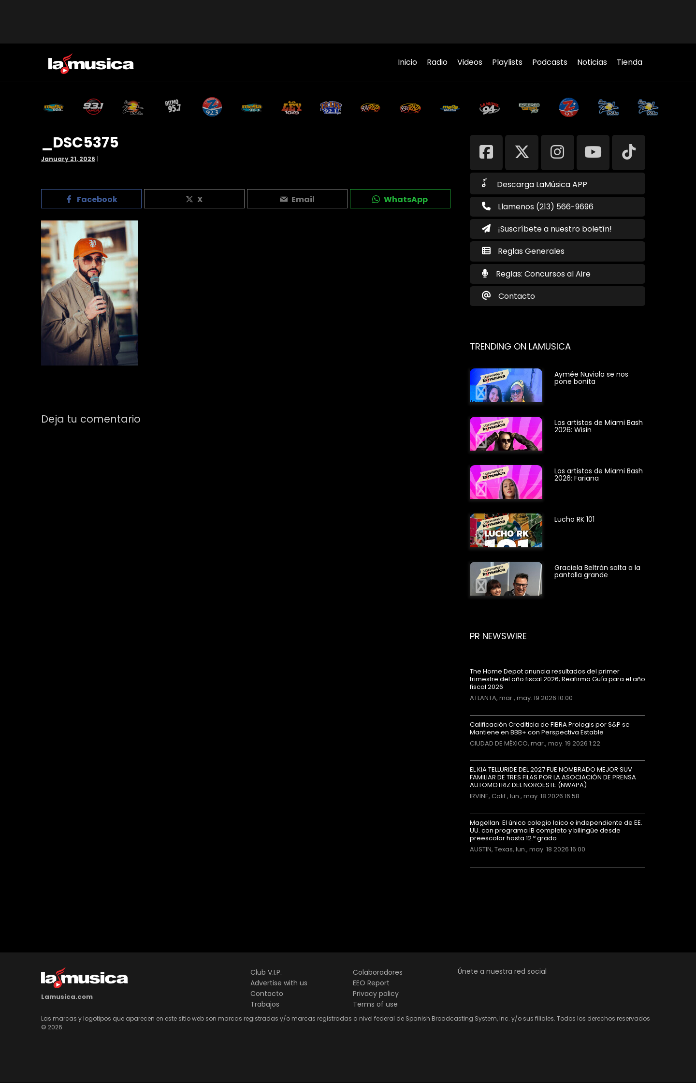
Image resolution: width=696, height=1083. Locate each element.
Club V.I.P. (266, 972)
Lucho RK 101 (574, 519)
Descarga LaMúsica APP (534, 183)
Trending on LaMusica (520, 346)
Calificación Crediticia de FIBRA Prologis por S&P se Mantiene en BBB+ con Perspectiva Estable (550, 728)
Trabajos (264, 1004)
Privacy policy (376, 993)
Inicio (407, 62)
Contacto (516, 296)
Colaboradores (378, 972)
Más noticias (501, 872)
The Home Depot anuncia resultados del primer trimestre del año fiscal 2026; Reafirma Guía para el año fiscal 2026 (557, 679)
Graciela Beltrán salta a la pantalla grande (597, 571)
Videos (469, 62)
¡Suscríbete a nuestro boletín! (547, 228)
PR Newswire (498, 636)
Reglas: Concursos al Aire (543, 273)
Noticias (592, 62)
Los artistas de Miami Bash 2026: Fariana (598, 474)
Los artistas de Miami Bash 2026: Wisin (598, 426)
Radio (437, 62)
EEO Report (371, 983)
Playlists (507, 62)
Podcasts (549, 62)
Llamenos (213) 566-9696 (538, 206)
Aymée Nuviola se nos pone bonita (591, 377)
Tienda (629, 62)
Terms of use (375, 1004)
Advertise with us (278, 983)
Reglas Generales (531, 251)
